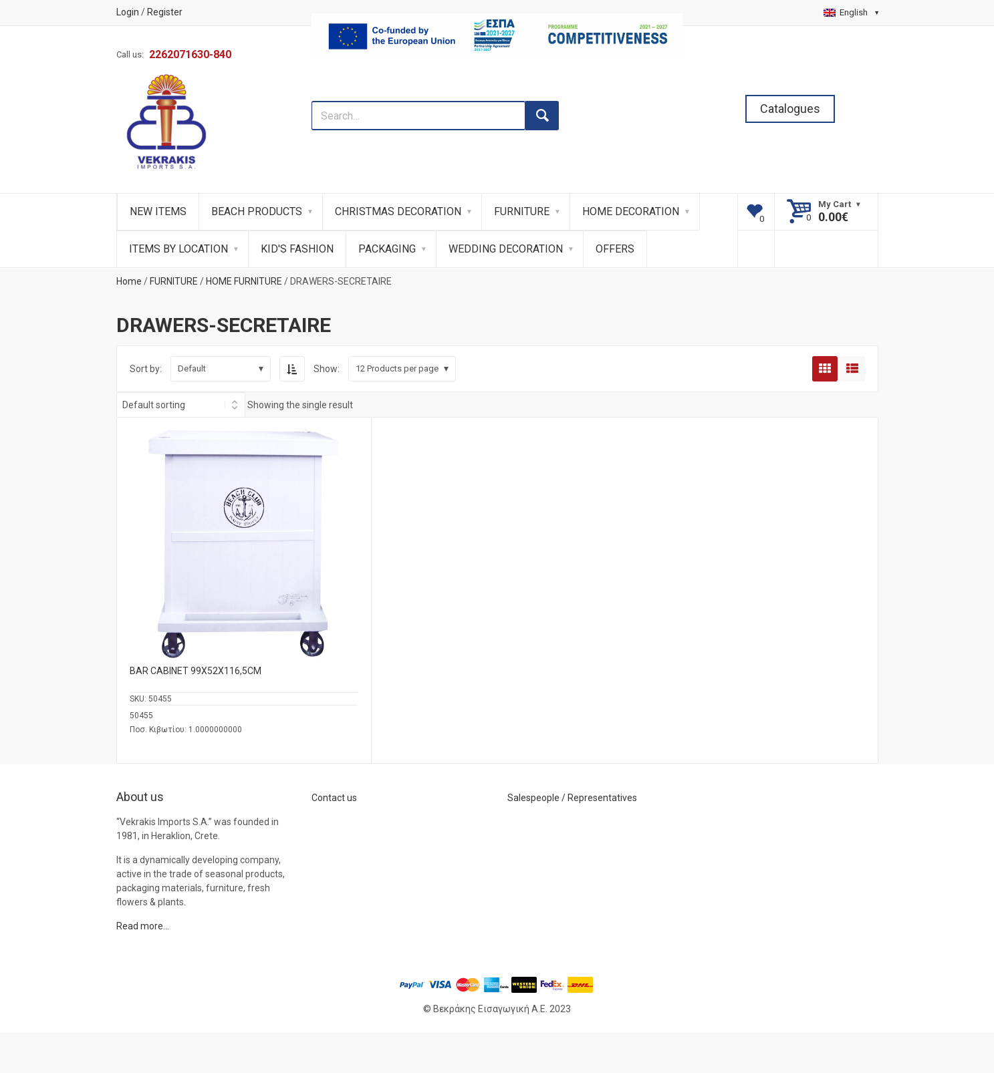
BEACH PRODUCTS (256, 211)
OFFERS (615, 249)
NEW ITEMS (158, 211)
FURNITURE (521, 211)
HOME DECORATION (630, 211)
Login (127, 12)
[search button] (542, 115)
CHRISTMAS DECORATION (398, 211)
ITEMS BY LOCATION (178, 249)
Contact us (334, 797)
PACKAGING (387, 249)
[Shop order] (180, 405)
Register (164, 12)
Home (129, 281)
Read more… (142, 926)
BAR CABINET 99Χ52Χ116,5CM (195, 670)
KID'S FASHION (297, 249)
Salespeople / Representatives (572, 797)
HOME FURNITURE (244, 281)
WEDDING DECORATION (506, 249)
